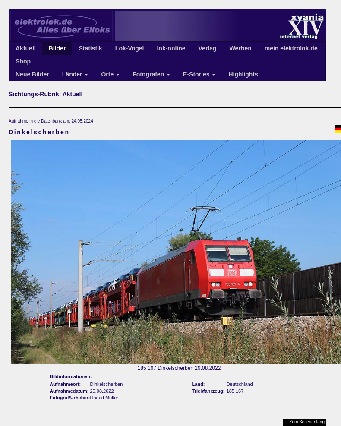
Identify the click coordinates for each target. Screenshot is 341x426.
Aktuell (26, 48)
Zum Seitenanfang (307, 422)
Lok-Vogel (129, 48)
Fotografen (151, 74)
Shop (23, 61)
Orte (110, 74)
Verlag (208, 48)
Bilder (57, 48)
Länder (75, 74)
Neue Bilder (32, 74)
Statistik (90, 48)
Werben (241, 48)
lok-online (171, 48)
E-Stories (199, 74)
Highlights (243, 74)
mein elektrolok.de (291, 48)
